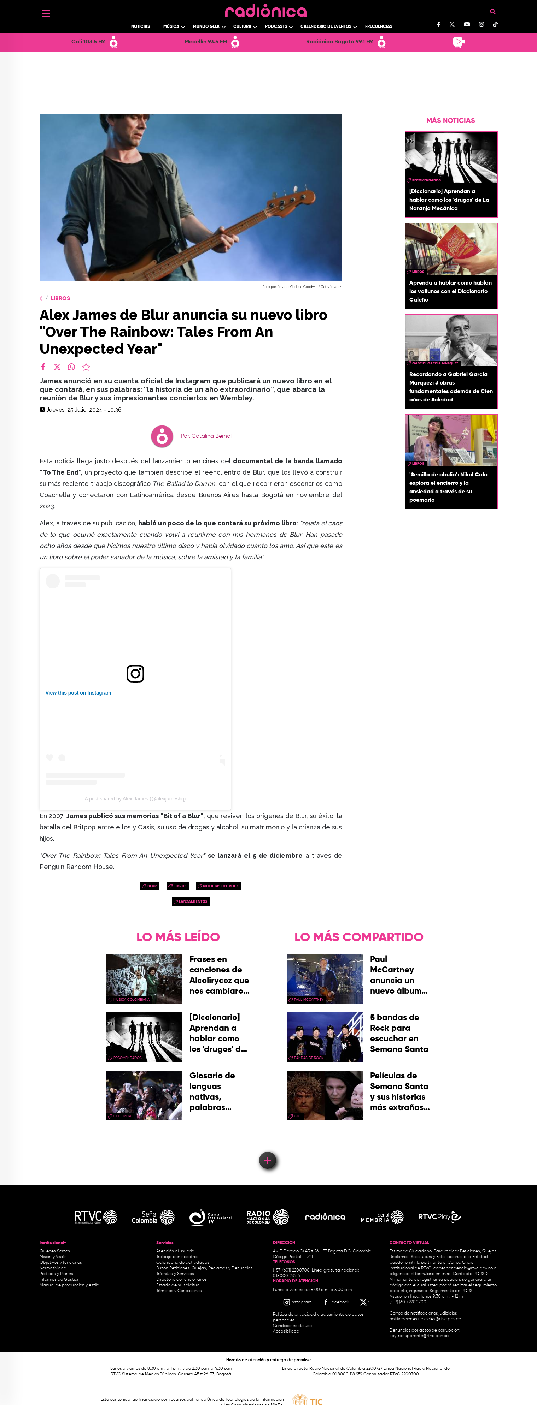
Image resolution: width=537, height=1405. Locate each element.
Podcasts (276, 27)
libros (180, 885)
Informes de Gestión (60, 1280)
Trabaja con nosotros (177, 1257)
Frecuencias (378, 27)
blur (152, 885)
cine (298, 1116)
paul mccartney (308, 999)
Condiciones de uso (292, 1326)
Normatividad (53, 1268)
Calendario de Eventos (325, 27)
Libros (60, 299)
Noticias (140, 27)
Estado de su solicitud (178, 1285)
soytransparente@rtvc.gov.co (419, 1336)
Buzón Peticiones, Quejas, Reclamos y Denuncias (204, 1268)
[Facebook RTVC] (335, 1302)
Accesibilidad (286, 1331)
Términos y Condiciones (179, 1291)
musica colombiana (131, 999)
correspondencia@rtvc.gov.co (463, 1268)
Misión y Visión (53, 1257)
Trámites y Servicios (175, 1274)
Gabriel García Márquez (435, 363)
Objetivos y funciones (61, 1263)
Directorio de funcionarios (181, 1280)
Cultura (242, 27)
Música (171, 27)
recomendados (426, 180)
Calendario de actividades (182, 1263)
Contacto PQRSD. (470, 1274)
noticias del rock (221, 885)
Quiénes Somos (55, 1251)
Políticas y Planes (56, 1274)
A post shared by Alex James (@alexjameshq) (135, 799)
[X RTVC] (365, 1302)
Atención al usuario (175, 1251)
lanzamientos (193, 901)
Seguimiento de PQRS (451, 1291)
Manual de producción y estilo (69, 1285)
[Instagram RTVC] (297, 1302)
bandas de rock (308, 1058)
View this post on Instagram (78, 693)
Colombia (122, 1116)
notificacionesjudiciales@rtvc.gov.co (425, 1319)
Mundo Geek (206, 27)
